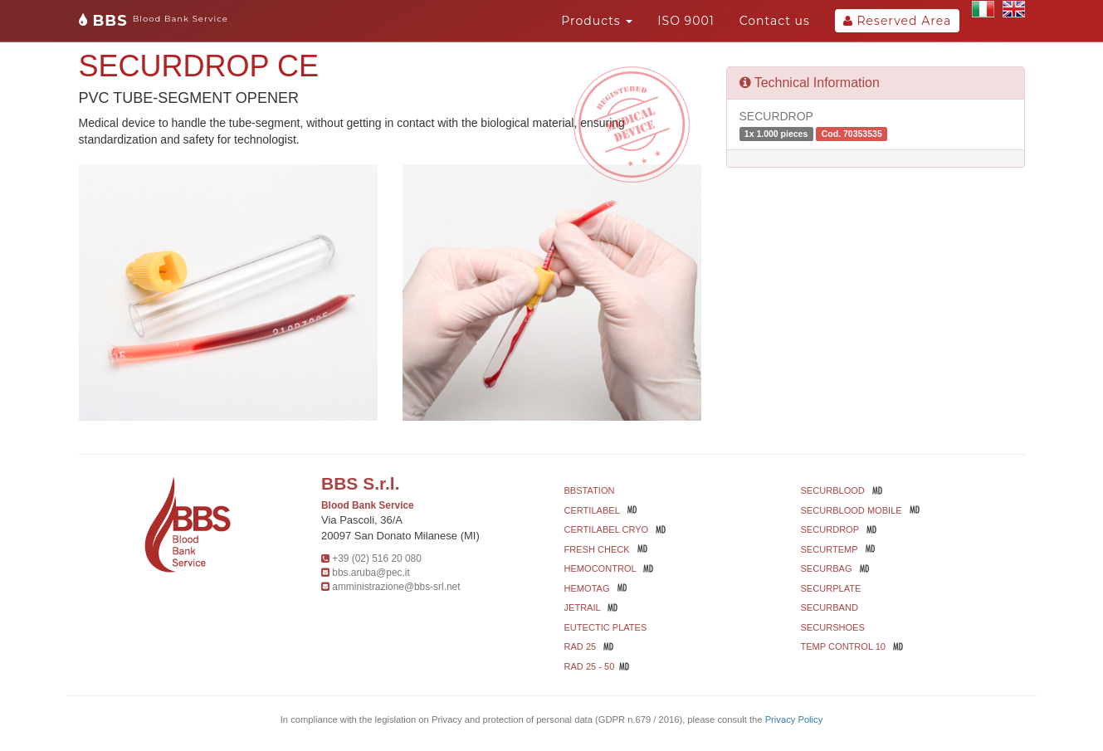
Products (596, 20)
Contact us (774, 20)
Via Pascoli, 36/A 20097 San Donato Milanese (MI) (400, 528)
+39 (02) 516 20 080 (376, 558)
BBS (153, 21)
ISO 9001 (685, 20)
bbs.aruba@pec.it (370, 572)
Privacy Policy (794, 719)
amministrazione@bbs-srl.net (396, 587)
